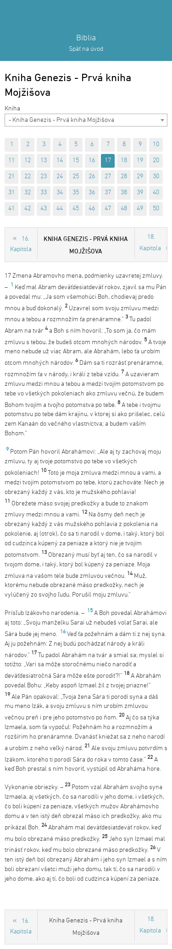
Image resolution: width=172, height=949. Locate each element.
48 (124, 209)
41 (11, 209)
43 (43, 209)
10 (156, 144)
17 (108, 161)
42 (27, 209)
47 (108, 209)
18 (124, 161)
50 (156, 209)
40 (156, 193)
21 (11, 177)
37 (108, 193)
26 (92, 177)
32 (27, 193)
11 (11, 161)
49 (140, 209)
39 (140, 193)
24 (59, 177)
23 (43, 177)
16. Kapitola (21, 244)
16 (92, 161)
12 (27, 161)
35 (75, 193)
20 (156, 161)
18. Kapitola (150, 242)
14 (59, 161)
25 (75, 177)
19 (140, 161)
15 (75, 161)
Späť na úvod (86, 49)
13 (43, 161)
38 (124, 193)
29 (140, 177)
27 (108, 177)
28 (124, 177)
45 (75, 209)
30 (156, 177)
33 (43, 193)
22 (27, 177)
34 (59, 193)
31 (11, 193)
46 (92, 209)
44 (59, 209)
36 (92, 193)
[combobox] (86, 120)
